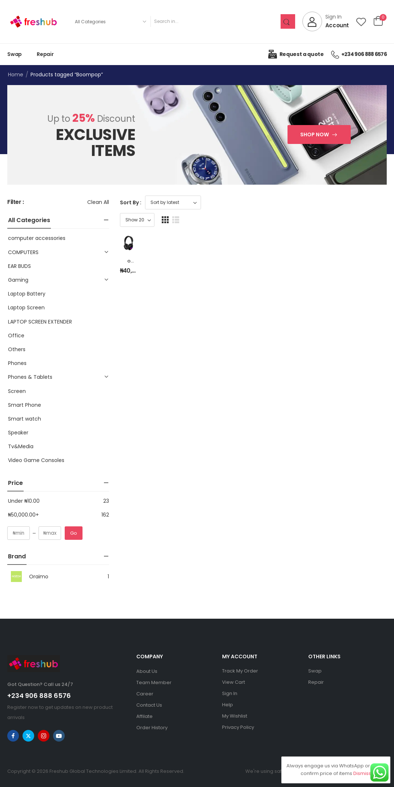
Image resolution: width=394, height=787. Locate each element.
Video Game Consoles (36, 460)
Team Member (154, 682)
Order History (152, 727)
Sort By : (130, 202)
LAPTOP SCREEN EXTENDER (40, 321)
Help (227, 704)
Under (24, 501)
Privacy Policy (238, 727)
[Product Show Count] (344, 202)
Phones (17, 363)
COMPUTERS (23, 252)
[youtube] (59, 736)
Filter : (15, 202)
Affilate (144, 716)
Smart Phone (24, 405)
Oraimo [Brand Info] (27, 576)
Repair (45, 54)
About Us (146, 671)
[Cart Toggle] (378, 21)
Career (144, 693)
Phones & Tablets (30, 377)
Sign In (229, 693)
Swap (14, 54)
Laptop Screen (26, 307)
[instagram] (43, 736)
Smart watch (24, 418)
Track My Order (240, 670)
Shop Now (314, 134)
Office (16, 335)
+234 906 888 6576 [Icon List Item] (359, 54)
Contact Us (149, 705)
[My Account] (325, 21)
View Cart (233, 682)
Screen (17, 391)
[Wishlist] (361, 22)
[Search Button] (288, 21)
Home (15, 74)
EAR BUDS (19, 266)
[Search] (215, 21)
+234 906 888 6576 (39, 695)
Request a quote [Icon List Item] (295, 54)
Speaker (18, 432)
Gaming (18, 280)
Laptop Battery (26, 293)
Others (16, 349)
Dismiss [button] (362, 773)
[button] (372, 202)
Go (73, 533)
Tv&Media (20, 446)
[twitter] (28, 736)
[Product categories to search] (110, 21)
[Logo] (33, 21)
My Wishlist (234, 715)
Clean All (98, 202)
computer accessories (36, 238)
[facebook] (13, 736)
